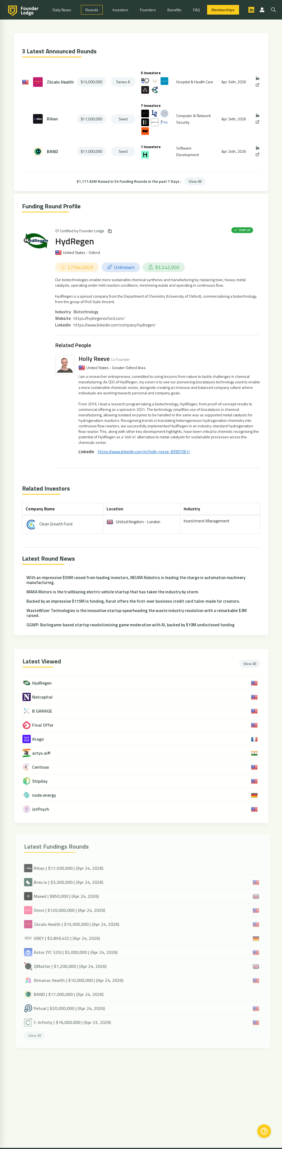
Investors (120, 10)
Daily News (62, 10)
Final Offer (47, 725)
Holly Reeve (94, 358)
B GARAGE (47, 711)
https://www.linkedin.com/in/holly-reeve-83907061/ (144, 451)
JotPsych (45, 809)
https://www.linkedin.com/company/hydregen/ (115, 325)
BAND (52, 151)
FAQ (196, 10)
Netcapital (47, 697)
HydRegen (74, 241)
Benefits (174, 10)
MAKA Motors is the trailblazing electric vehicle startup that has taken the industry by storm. (112, 592)
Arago (43, 739)
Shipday (44, 781)
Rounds (91, 10)
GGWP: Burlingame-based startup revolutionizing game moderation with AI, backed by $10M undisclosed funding (130, 625)
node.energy (49, 795)
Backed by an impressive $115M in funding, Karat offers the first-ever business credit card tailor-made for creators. (133, 601)
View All (195, 181)
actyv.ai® (46, 753)
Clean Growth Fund (55, 524)
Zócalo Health (60, 82)
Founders (148, 10)
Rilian (52, 118)
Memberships (223, 10)
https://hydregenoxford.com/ (99, 318)
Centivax (45, 767)
